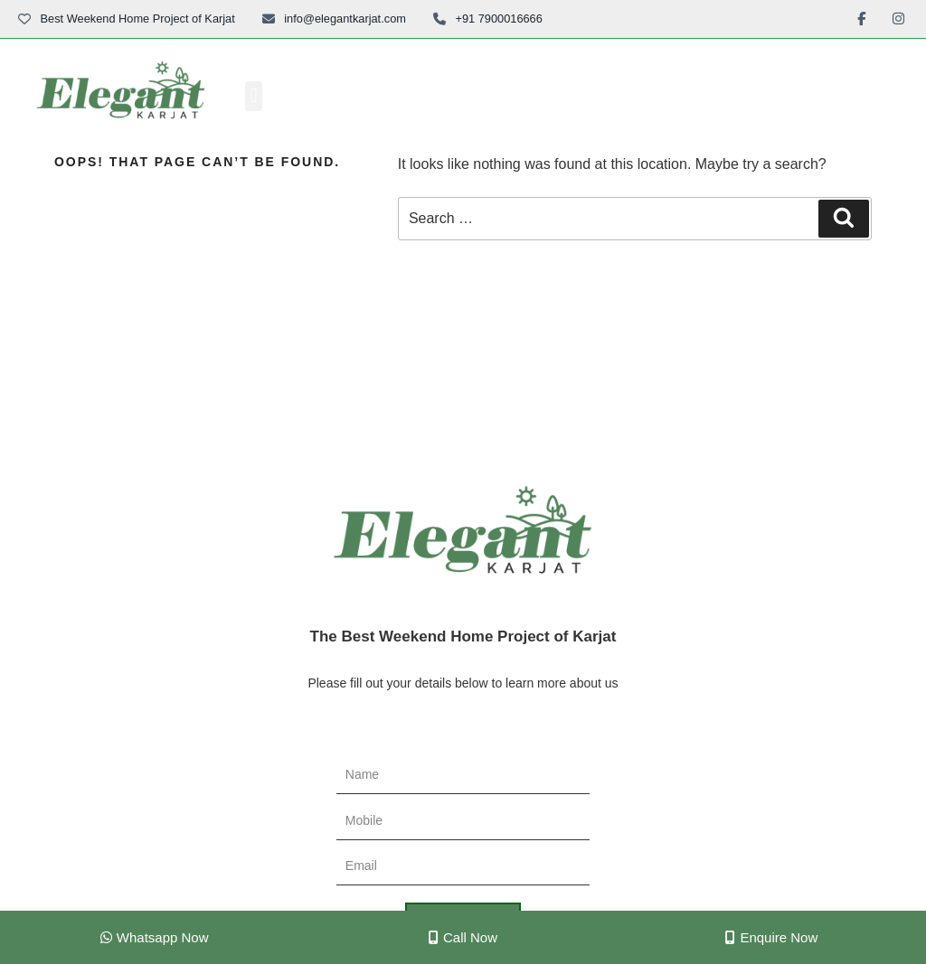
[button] (253, 96)
